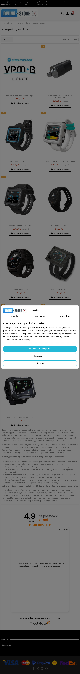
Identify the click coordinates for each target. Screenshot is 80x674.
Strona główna (6, 2)
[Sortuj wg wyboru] (64, 40)
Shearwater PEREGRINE (20, 162)
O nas (66, 2)
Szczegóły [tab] (40, 316)
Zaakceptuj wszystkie (40, 348)
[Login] (67, 13)
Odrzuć (40, 363)
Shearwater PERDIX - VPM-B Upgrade (20, 95)
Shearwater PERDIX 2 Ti (60, 290)
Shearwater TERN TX (60, 226)
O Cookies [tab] (65, 316)
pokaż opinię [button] (63, 529)
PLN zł (17, 4)
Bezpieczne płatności (54, 2)
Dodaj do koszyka (20, 103)
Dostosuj (40, 356)
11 (75, 39)
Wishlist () (28, 4)
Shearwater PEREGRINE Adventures (60, 162)
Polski (6, 4)
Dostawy (18, 2)
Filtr (7, 39)
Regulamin (39, 2)
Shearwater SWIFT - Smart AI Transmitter (60, 96)
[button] (30, 525)
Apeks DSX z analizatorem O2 (20, 418)
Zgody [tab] (14, 316)
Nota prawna (28, 2)
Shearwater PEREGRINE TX (20, 226)
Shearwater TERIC (20, 290)
